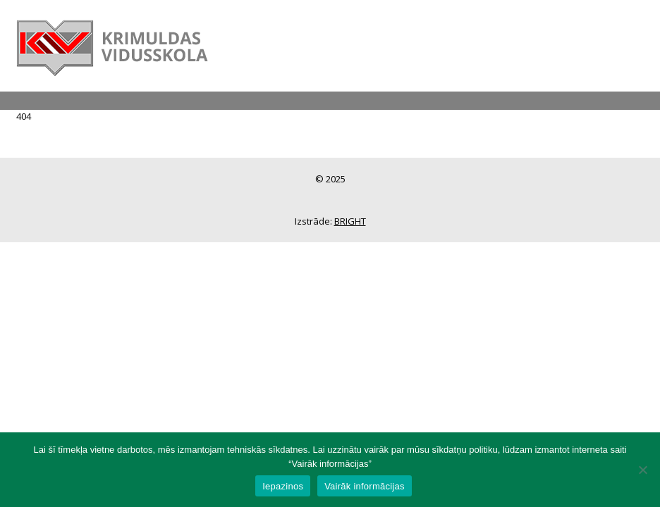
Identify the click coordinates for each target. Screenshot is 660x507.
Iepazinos (282, 486)
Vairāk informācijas (364, 486)
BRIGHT (350, 221)
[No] (642, 470)
